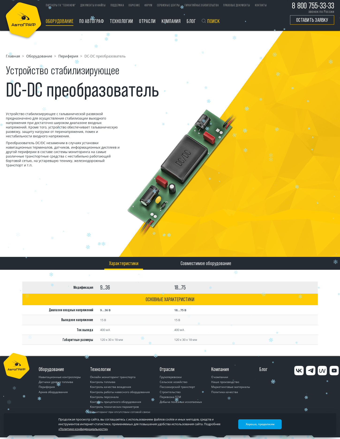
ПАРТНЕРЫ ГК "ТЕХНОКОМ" (61, 5)
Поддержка (117, 5)
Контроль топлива (102, 382)
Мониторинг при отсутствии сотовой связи (120, 412)
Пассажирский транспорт (177, 387)
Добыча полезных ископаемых (181, 402)
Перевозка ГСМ (170, 397)
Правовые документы (236, 5)
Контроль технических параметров (114, 407)
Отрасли (147, 21)
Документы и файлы (93, 5)
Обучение (134, 5)
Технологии (121, 21)
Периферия (68, 56)
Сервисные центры (168, 5)
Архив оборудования (53, 392)
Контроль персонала (104, 397)
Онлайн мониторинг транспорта (113, 377)
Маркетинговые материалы (230, 387)
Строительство (170, 392)
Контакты (261, 5)
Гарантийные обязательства (202, 5)
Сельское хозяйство (173, 382)
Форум (148, 5)
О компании (219, 377)
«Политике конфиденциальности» (83, 429)
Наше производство (225, 382)
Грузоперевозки (171, 377)
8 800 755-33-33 (313, 6)
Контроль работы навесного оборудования (120, 392)
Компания (171, 21)
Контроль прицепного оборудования (115, 402)
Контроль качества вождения (110, 387)
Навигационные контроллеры (60, 377)
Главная (13, 56)
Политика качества (224, 392)
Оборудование (59, 21)
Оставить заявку (312, 20)
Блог (191, 21)
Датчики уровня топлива (56, 382)
